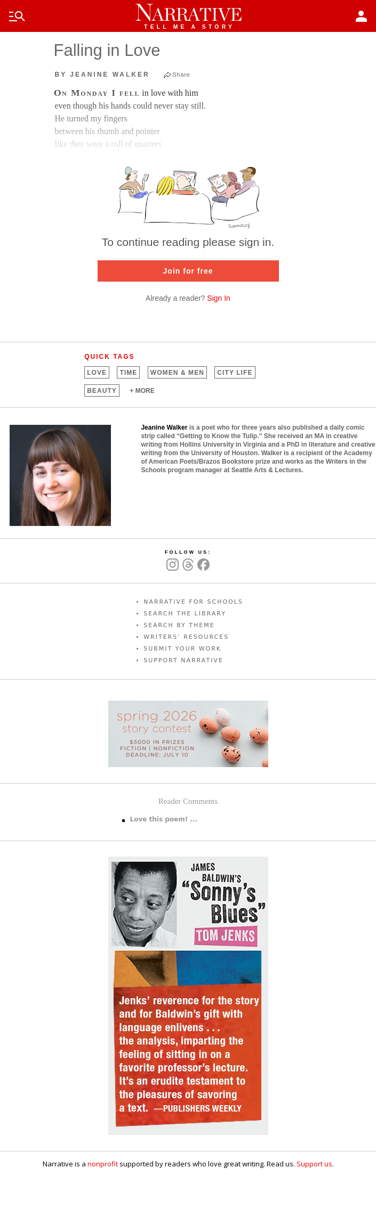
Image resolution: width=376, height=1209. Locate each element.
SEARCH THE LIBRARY (184, 613)
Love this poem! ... (164, 819)
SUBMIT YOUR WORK (182, 648)
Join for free (188, 271)
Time (128, 372)
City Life (234, 372)
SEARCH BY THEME (179, 625)
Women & (177, 372)
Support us (314, 1164)
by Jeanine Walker (102, 74)
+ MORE (142, 390)
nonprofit (102, 1164)
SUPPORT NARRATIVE (183, 660)
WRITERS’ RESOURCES (186, 637)
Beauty (102, 390)
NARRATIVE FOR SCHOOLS (193, 601)
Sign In (218, 298)
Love (97, 372)
